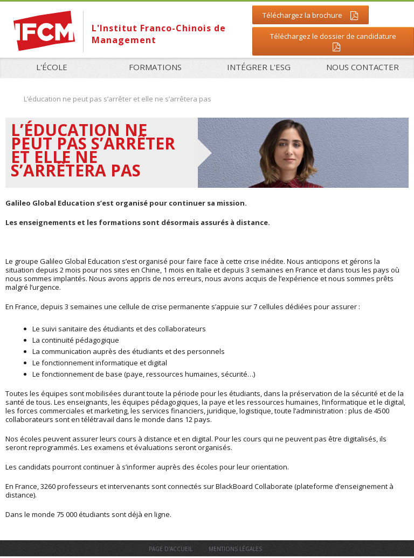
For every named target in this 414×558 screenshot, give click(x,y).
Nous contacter (362, 67)
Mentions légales (235, 549)
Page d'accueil (170, 549)
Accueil (9, 98)
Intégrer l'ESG (259, 67)
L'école (51, 67)
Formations (152, 67)
